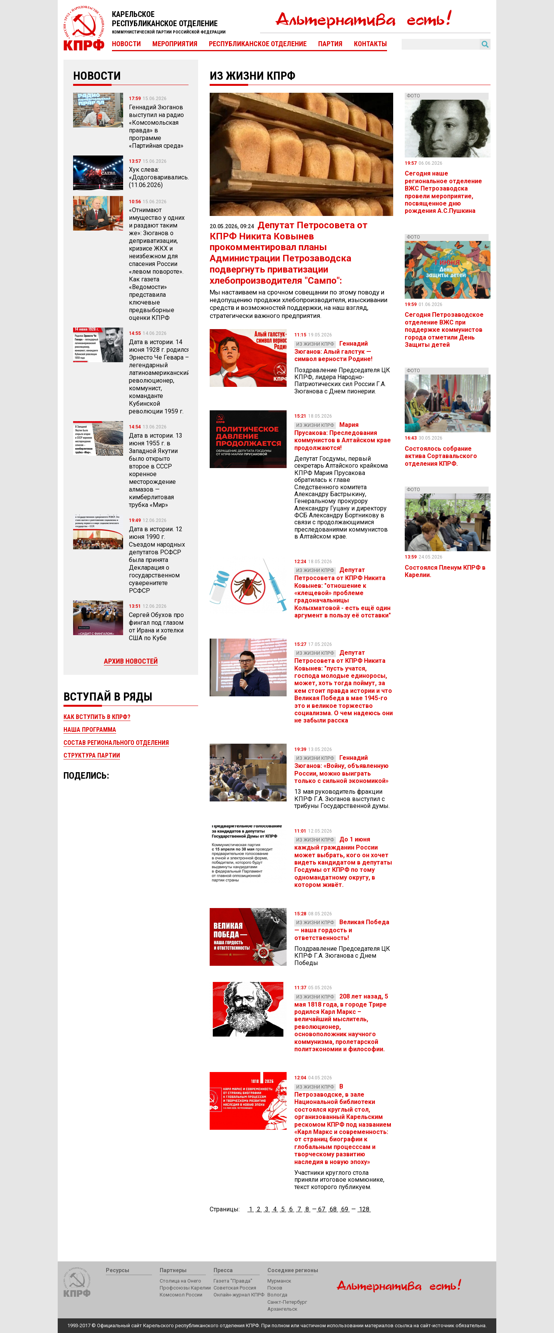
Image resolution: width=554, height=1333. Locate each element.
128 (364, 1209)
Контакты (370, 44)
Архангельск (282, 1309)
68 (333, 1209)
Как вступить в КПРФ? (96, 717)
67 (322, 1209)
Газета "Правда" (233, 1281)
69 (345, 1209)
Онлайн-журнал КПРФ (239, 1295)
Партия (330, 44)
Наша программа (89, 729)
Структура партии (91, 755)
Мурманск (279, 1281)
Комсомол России (181, 1295)
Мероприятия (174, 44)
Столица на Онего (180, 1281)
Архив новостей (131, 661)
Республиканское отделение (258, 44)
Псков (274, 1288)
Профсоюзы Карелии (185, 1288)
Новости (126, 44)
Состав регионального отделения (116, 742)
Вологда (277, 1295)
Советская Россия (235, 1288)
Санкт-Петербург (287, 1302)
